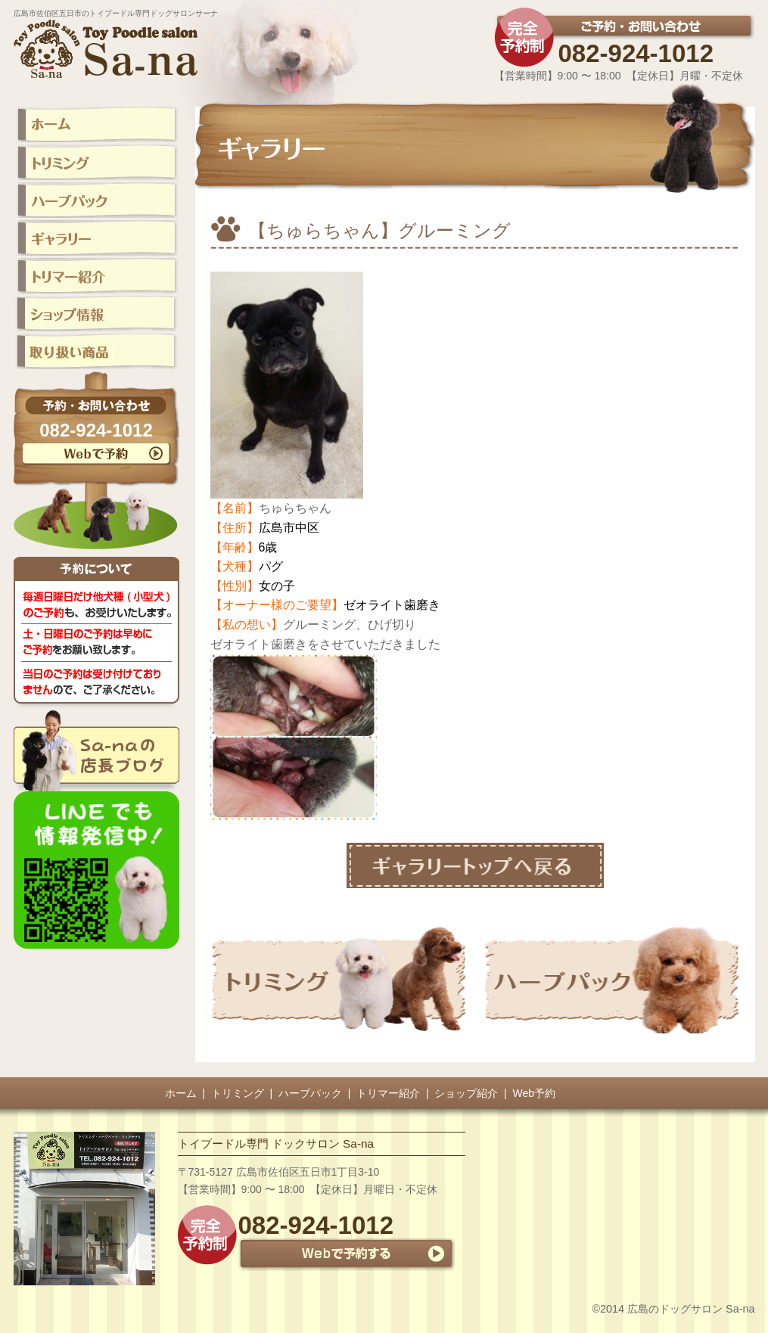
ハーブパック (310, 1093)
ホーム (181, 1093)
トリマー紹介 (388, 1093)
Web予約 (534, 1093)
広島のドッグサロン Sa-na (690, 1309)
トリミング (237, 1093)
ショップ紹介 (466, 1093)
